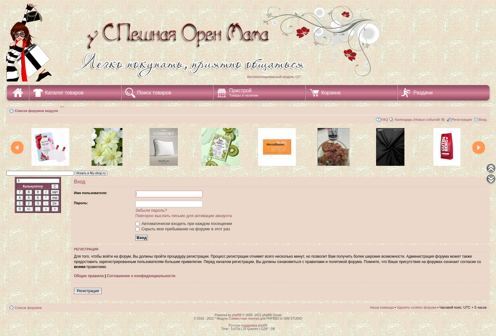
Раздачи (423, 92)
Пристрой (243, 92)
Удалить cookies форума (417, 307)
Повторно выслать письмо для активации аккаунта (183, 215)
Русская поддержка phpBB (247, 325)
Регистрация (462, 119)
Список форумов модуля (36, 111)
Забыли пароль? (151, 210)
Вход (483, 119)
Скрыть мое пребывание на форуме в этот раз (182, 229)
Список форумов (28, 308)
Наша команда (381, 307)
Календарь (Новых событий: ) (420, 119)
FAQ (384, 119)
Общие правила (89, 276)
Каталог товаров (64, 92)
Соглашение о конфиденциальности (141, 276)
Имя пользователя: (90, 193)
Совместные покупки (244, 318)
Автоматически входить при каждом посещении (183, 223)
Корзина (331, 92)
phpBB (236, 315)
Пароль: (81, 203)
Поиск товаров (154, 92)
